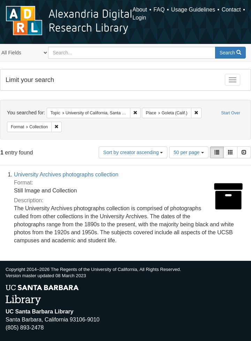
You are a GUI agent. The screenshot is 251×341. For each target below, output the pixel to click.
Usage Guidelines (193, 10)
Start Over (230, 113)
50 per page (189, 152)
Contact (231, 10)
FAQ (159, 10)
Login (139, 18)
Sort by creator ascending (133, 152)
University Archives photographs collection (66, 174)
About (139, 10)
